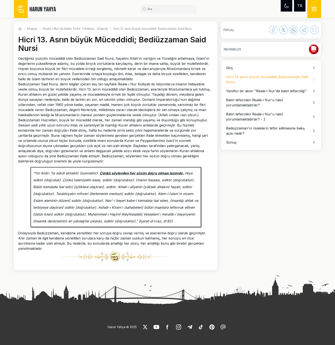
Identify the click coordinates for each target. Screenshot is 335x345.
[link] (314, 49)
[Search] (170, 9)
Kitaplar (32, 28)
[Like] (145, 327)
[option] (270, 68)
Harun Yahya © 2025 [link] (122, 327)
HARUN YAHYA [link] (42, 9)
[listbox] (270, 105)
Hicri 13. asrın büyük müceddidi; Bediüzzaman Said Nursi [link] (152, 28)
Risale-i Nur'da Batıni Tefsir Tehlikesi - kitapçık (75, 28)
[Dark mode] (286, 6)
